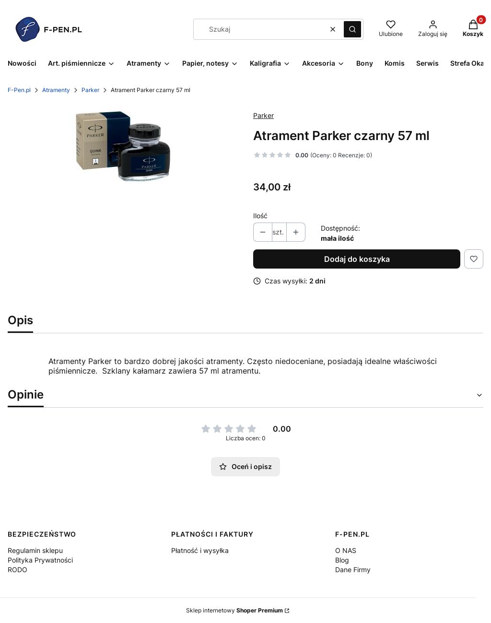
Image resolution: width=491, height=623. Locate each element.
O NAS (345, 550)
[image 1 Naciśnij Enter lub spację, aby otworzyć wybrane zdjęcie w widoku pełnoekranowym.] (123, 146)
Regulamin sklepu (35, 550)
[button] (352, 29)
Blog (342, 560)
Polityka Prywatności (40, 560)
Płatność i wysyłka (200, 550)
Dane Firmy (353, 569)
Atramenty (56, 90)
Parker (90, 90)
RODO (17, 569)
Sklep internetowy (234, 610)
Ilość (260, 216)
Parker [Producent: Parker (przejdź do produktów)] (263, 115)
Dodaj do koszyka (357, 259)
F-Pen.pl (19, 90)
